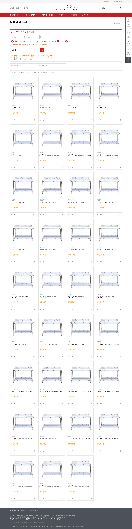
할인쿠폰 (128, 42)
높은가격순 (29, 72)
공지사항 (85, 15)
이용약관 (23, 510)
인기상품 (12, 8)
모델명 (54, 41)
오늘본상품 (128, 20)
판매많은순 (13, 72)
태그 (70, 41)
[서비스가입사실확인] (77, 526)
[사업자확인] (71, 515)
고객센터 (74, 15)
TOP (128, 59)
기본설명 (35, 41)
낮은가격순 (21, 72)
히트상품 (22, 8)
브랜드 (62, 41)
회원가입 (119, 1)
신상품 (17, 8)
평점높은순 (36, 72)
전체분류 (14, 65)
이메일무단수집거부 (33, 510)
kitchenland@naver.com (59, 517)
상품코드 (44, 41)
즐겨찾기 (106, 1)
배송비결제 (128, 53)
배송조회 (128, 37)
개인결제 (128, 48)
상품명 (16, 41)
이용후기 (62, 15)
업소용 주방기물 (47, 15)
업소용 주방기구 (31, 15)
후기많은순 (44, 72)
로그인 (113, 1)
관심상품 (128, 25)
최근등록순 (51, 72)
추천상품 (28, 8)
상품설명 (25, 41)
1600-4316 (18, 519)
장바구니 (128, 31)
